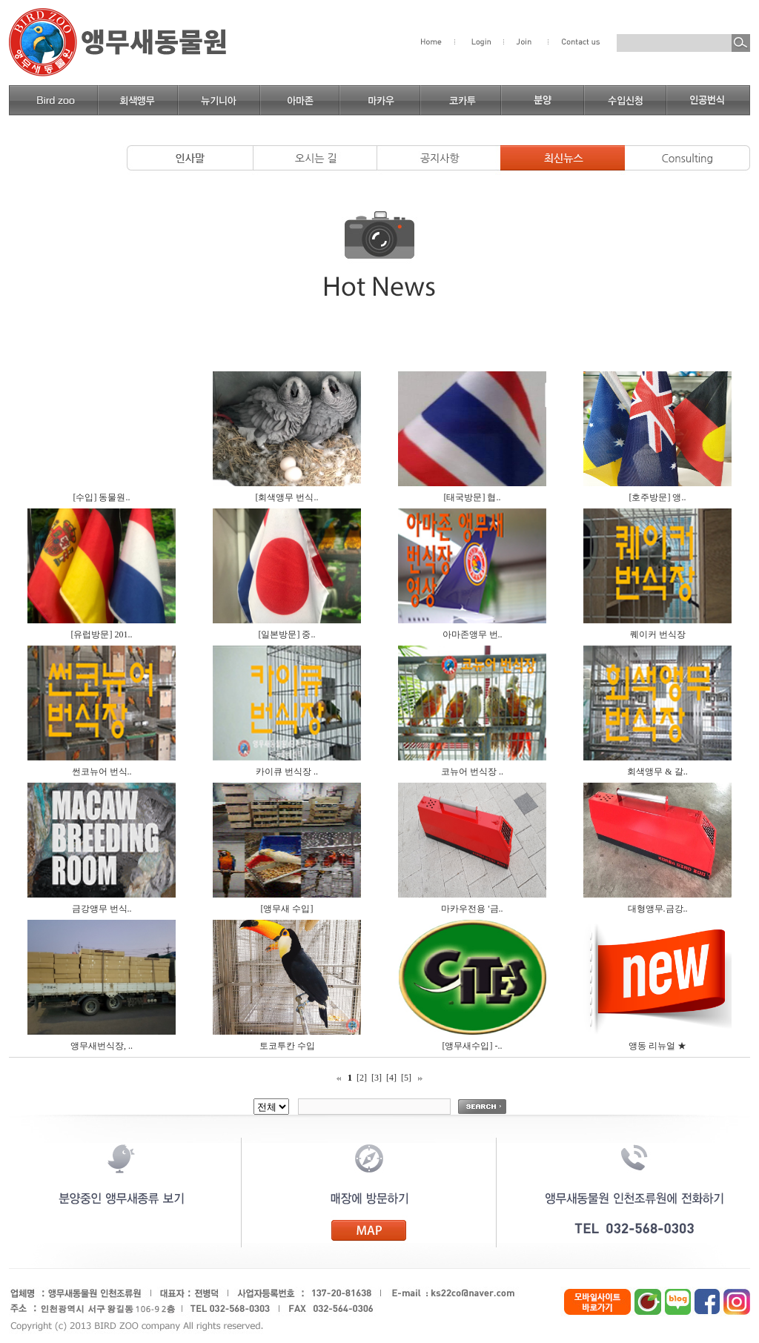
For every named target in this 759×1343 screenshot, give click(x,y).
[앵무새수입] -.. (473, 1046)
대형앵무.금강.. (658, 908)
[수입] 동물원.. (101, 497)
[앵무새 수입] (287, 908)
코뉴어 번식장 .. (472, 771)
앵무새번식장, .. (101, 1046)
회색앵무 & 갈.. (657, 771)
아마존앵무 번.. (473, 634)
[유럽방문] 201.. (102, 634)
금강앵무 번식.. (102, 908)
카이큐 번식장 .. (287, 771)
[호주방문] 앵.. (657, 497)
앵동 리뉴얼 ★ (657, 1046)
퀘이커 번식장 (658, 634)
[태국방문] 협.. (472, 497)
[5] (406, 1077)
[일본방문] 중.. (287, 634)
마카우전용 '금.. (472, 908)
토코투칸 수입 (287, 1046)
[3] (376, 1077)
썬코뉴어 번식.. (102, 771)
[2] (362, 1077)
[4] (391, 1077)
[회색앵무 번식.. (287, 497)
